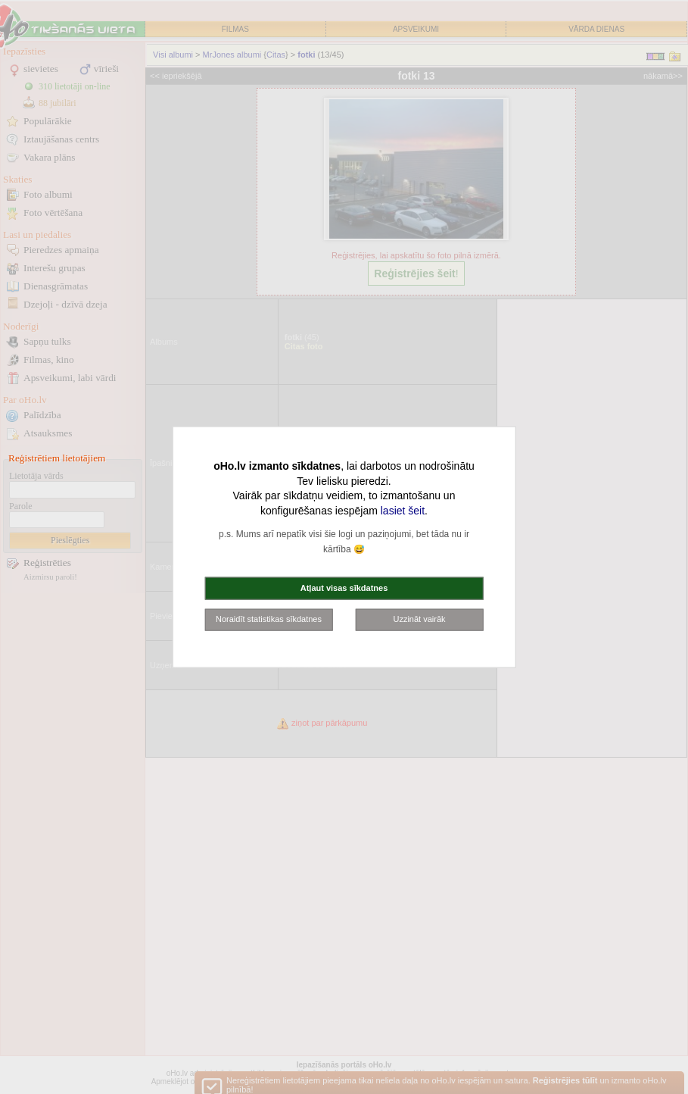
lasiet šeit (403, 510)
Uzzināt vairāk (419, 619)
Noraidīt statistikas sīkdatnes (269, 619)
